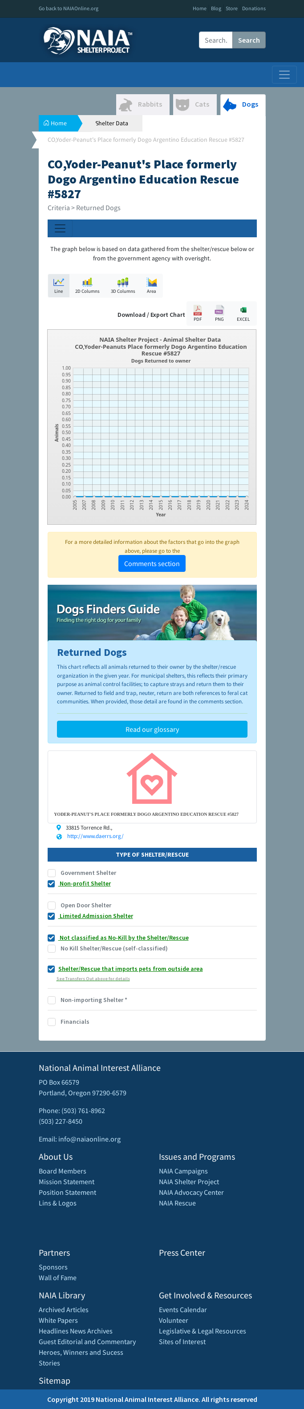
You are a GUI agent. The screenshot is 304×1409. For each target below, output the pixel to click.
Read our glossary (152, 729)
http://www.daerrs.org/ (95, 836)
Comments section (152, 563)
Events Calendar (183, 1309)
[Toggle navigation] (284, 75)
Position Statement (67, 1192)
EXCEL (243, 313)
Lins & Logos (58, 1202)
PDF (197, 313)
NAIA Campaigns (183, 1170)
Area (151, 285)
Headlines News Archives (76, 1330)
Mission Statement (66, 1181)
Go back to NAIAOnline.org (68, 8)
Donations (254, 8)
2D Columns (87, 285)
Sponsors (53, 1266)
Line (58, 285)
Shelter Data (111, 123)
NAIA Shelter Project (189, 1181)
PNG (219, 313)
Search (249, 40)
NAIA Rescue (177, 1202)
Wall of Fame (58, 1277)
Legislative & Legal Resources (202, 1330)
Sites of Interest (182, 1341)
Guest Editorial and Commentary (87, 1341)
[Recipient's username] (216, 40)
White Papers (58, 1320)
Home (200, 8)
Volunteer (173, 1320)
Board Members (62, 1170)
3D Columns (123, 285)
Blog (216, 8)
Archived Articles (64, 1309)
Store (232, 8)
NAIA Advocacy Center (191, 1192)
